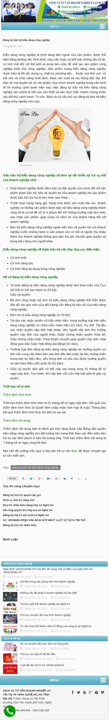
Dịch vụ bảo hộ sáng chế (19, 500)
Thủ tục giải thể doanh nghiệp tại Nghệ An (45, 603)
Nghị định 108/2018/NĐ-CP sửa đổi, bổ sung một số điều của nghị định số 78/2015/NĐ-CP (47, 570)
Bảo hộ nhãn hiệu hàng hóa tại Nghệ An (28, 505)
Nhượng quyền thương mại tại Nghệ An (28, 510)
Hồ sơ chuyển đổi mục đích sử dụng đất (44, 643)
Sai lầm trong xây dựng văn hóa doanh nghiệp (47, 581)
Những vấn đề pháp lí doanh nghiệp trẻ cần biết (48, 592)
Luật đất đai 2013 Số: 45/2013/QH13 (42, 665)
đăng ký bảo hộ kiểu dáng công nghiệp (36, 467)
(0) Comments (46, 576)
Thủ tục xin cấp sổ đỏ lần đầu (37, 654)
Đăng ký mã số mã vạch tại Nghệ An (26, 515)
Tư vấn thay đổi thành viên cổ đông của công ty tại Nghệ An (55, 626)
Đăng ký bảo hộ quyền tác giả (22, 495)
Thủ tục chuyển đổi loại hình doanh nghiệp (45, 615)
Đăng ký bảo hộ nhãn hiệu (19, 525)
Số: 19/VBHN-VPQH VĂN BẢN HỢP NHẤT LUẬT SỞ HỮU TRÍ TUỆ (44, 520)
